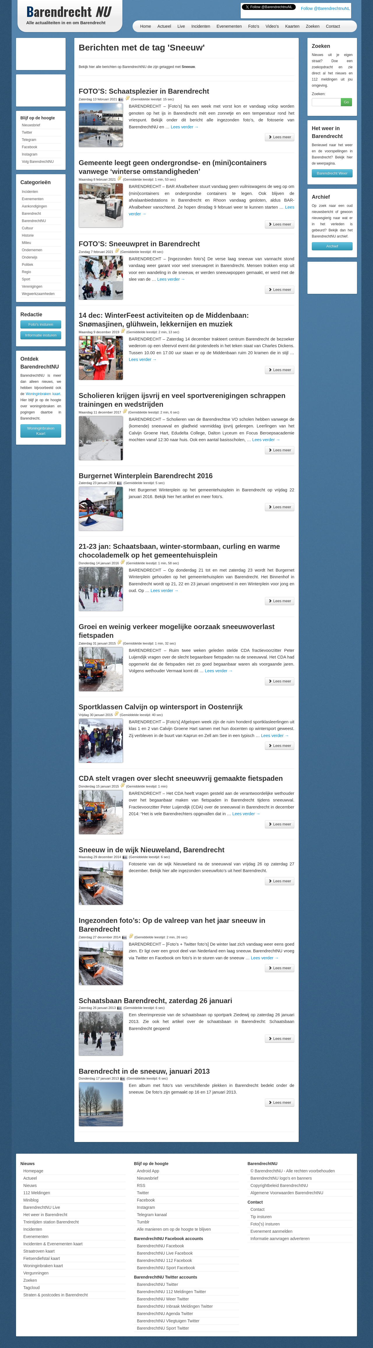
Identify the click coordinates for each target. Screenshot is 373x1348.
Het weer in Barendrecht (45, 1214)
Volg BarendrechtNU (38, 162)
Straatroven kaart (38, 1251)
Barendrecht (31, 214)
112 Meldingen (36, 1192)
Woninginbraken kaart (43, 394)
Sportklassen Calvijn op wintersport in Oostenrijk (161, 707)
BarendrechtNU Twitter (157, 1284)
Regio (26, 272)
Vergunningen (35, 1273)
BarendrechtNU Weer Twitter (163, 1299)
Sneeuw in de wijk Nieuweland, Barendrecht (151, 850)
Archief (332, 246)
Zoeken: (319, 94)
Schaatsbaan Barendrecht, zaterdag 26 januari (155, 1001)
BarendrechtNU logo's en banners (281, 1178)
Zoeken (313, 26)
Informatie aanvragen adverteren (279, 1238)
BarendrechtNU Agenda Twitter (165, 1313)
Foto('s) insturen (265, 1224)
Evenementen (229, 26)
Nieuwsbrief (31, 125)
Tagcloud (31, 1287)
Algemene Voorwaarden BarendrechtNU (286, 1192)
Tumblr (143, 1222)
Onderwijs (29, 257)
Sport (26, 279)
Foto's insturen (41, 324)
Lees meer (279, 137)
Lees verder (185, 127)
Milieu (26, 243)
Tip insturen (261, 1216)
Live (181, 26)
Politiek (27, 265)
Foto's (253, 26)
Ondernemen (32, 250)
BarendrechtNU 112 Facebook (164, 1260)
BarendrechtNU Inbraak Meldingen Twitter (175, 1306)
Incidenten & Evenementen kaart (52, 1244)
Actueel (164, 26)
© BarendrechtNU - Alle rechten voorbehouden (292, 1171)
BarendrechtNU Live (41, 1207)
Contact (333, 26)
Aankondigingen (34, 206)
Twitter (27, 132)
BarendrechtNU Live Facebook (165, 1253)
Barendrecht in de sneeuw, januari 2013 (144, 1071)
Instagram (29, 154)
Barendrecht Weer (332, 173)
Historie (28, 235)
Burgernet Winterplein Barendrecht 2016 (146, 476)
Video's (272, 26)
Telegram (29, 140)
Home (145, 26)
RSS (141, 1185)
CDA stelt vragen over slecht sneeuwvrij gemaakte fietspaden (181, 778)
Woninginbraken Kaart (40, 431)
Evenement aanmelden (271, 1231)
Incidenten (200, 26)
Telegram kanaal (152, 1214)
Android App (148, 1171)
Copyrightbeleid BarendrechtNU (279, 1185)
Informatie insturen (41, 335)
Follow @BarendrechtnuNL (325, 8)
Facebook (29, 147)
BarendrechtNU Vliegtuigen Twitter (168, 1321)
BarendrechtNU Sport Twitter (163, 1328)
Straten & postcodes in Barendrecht (55, 1295)
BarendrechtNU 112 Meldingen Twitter (171, 1291)
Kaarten (292, 26)
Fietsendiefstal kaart (41, 1258)
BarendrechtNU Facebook (160, 1246)
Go (346, 102)
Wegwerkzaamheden (38, 294)
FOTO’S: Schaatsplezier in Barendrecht (144, 91)
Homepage (33, 1171)
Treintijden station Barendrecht (51, 1222)
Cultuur (27, 228)
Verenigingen (32, 286)
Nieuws (30, 1185)
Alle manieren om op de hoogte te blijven (174, 1229)
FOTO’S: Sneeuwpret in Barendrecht (139, 244)
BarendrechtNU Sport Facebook (166, 1267)
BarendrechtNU (34, 221)
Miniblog (30, 1200)
